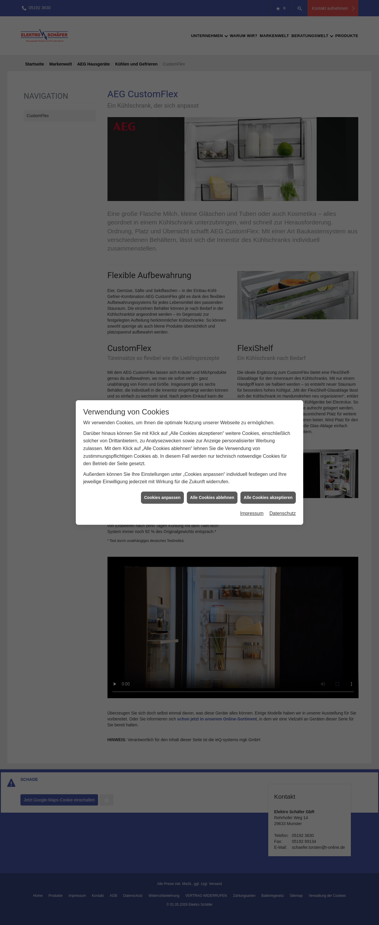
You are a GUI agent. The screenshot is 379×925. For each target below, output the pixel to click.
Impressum (252, 387)
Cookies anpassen (162, 371)
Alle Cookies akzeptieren (268, 371)
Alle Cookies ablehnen (212, 371)
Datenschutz (282, 387)
